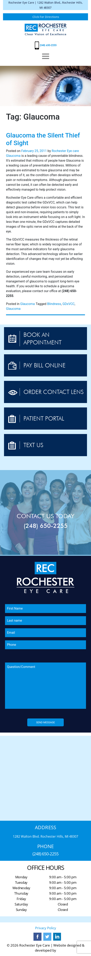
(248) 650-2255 (48, 45)
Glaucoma (13, 156)
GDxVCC (69, 304)
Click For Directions (45, 17)
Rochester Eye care (65, 151)
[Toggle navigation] (45, 56)
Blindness (54, 304)
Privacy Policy (45, 928)
